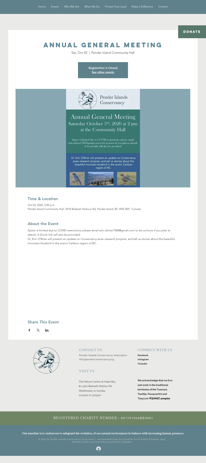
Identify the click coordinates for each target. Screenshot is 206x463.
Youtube (142, 363)
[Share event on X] (38, 330)
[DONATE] (192, 31)
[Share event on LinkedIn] (47, 330)
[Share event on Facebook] (29, 330)
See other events (103, 72)
